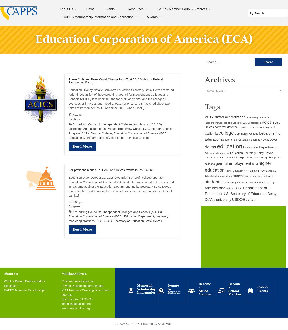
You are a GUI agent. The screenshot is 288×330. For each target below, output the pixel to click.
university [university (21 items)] (223, 200)
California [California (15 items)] (211, 133)
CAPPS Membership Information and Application (98, 17)
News (90, 9)
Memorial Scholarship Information (146, 288)
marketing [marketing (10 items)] (253, 170)
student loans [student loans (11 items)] (265, 176)
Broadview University (132, 128)
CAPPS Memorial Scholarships (24, 290)
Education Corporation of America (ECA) (140, 133)
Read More (82, 146)
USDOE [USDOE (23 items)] (238, 199)
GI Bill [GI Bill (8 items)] (255, 164)
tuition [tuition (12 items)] (230, 188)
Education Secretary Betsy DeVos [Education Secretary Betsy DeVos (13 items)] (251, 153)
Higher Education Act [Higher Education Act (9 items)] (236, 171)
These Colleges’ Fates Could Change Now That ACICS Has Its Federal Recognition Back (116, 81)
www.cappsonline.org (76, 308)
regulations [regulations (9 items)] (226, 176)
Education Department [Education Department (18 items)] (259, 147)
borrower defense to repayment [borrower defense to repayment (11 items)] (257, 127)
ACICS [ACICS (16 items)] (267, 122)
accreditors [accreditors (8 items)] (256, 123)
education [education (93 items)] (229, 146)
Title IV (100, 221)
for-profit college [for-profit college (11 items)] (259, 157)
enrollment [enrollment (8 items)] (210, 157)
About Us (66, 9)
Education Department (139, 216)
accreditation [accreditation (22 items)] (235, 117)
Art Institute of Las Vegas (99, 128)
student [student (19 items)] (238, 176)
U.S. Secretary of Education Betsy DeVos (134, 221)
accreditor (75, 128)
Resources (136, 9)
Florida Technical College (132, 137)
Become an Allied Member (205, 288)
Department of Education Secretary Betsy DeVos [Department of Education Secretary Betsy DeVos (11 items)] (249, 139)
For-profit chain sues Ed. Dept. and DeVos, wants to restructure (111, 170)
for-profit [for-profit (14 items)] (243, 157)
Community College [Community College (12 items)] (246, 133)
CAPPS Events (263, 289)
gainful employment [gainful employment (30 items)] (233, 163)
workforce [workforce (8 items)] (250, 200)
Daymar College (101, 133)
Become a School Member (235, 288)
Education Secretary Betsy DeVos (91, 137)
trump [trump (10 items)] (262, 182)
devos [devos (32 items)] (210, 147)
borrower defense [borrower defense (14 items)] (226, 127)
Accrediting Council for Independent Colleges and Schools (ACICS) (117, 124)
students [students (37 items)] (213, 181)
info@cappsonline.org (76, 303)
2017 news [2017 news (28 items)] (214, 117)
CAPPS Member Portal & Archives (182, 9)
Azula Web (165, 323)
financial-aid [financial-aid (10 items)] (230, 157)
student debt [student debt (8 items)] (250, 176)
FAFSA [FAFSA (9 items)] (219, 157)
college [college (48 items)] (226, 133)
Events (110, 9)
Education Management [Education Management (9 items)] (217, 153)
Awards (152, 17)
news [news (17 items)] (263, 170)
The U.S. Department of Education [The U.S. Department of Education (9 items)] (240, 182)
